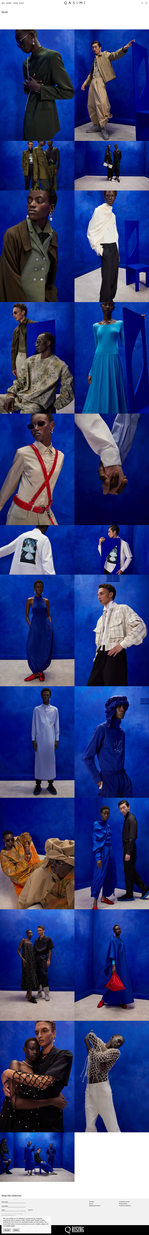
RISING (21, 3)
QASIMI (15, 3)
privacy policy (10, 1226)
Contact (91, 1201)
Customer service (124, 1201)
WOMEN (8, 3)
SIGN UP (30, 1210)
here (21, 1214)
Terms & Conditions (125, 1205)
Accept (7, 1230)
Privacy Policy (123, 1203)
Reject (16, 1230)
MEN (3, 3)
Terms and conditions (7, 1215)
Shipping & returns (94, 1205)
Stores (91, 1203)
